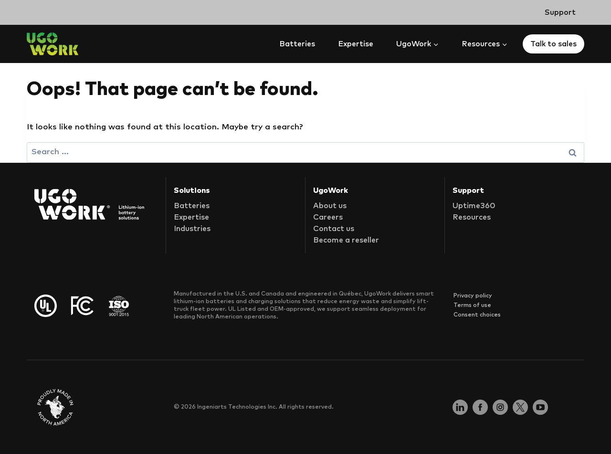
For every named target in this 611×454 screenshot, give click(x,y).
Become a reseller (346, 240)
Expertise (355, 44)
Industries (192, 228)
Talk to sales (553, 44)
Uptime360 (474, 206)
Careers (328, 217)
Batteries (297, 44)
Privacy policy (472, 296)
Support (560, 12)
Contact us (333, 228)
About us (330, 206)
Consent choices (477, 315)
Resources (472, 217)
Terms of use (472, 305)
